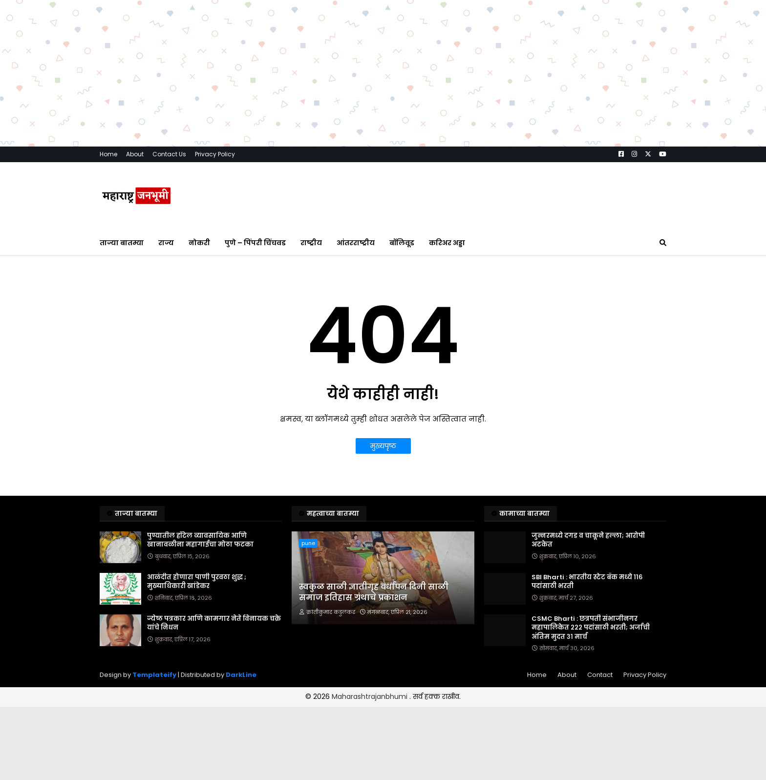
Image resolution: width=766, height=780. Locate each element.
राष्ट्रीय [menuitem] (311, 243)
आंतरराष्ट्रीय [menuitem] (356, 243)
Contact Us (169, 154)
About (135, 154)
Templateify (154, 674)
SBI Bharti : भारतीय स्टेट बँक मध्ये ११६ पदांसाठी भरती (587, 581)
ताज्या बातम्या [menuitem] (122, 243)
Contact (600, 674)
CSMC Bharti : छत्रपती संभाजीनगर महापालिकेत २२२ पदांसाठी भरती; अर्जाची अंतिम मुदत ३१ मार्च (591, 627)
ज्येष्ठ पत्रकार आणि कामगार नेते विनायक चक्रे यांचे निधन (214, 623)
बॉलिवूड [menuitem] (401, 243)
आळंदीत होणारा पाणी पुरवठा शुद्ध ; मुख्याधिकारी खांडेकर (196, 581)
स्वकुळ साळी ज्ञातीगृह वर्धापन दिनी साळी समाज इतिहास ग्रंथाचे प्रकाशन (373, 592)
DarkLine (241, 674)
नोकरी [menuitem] (199, 243)
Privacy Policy (215, 154)
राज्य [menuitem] (166, 243)
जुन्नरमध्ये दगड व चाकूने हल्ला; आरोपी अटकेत (588, 540)
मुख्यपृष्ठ (383, 446)
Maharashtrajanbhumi (370, 696)
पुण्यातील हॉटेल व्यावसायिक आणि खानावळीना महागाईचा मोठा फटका (200, 540)
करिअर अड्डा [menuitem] (447, 243)
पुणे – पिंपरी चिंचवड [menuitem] (255, 243)
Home (108, 154)
